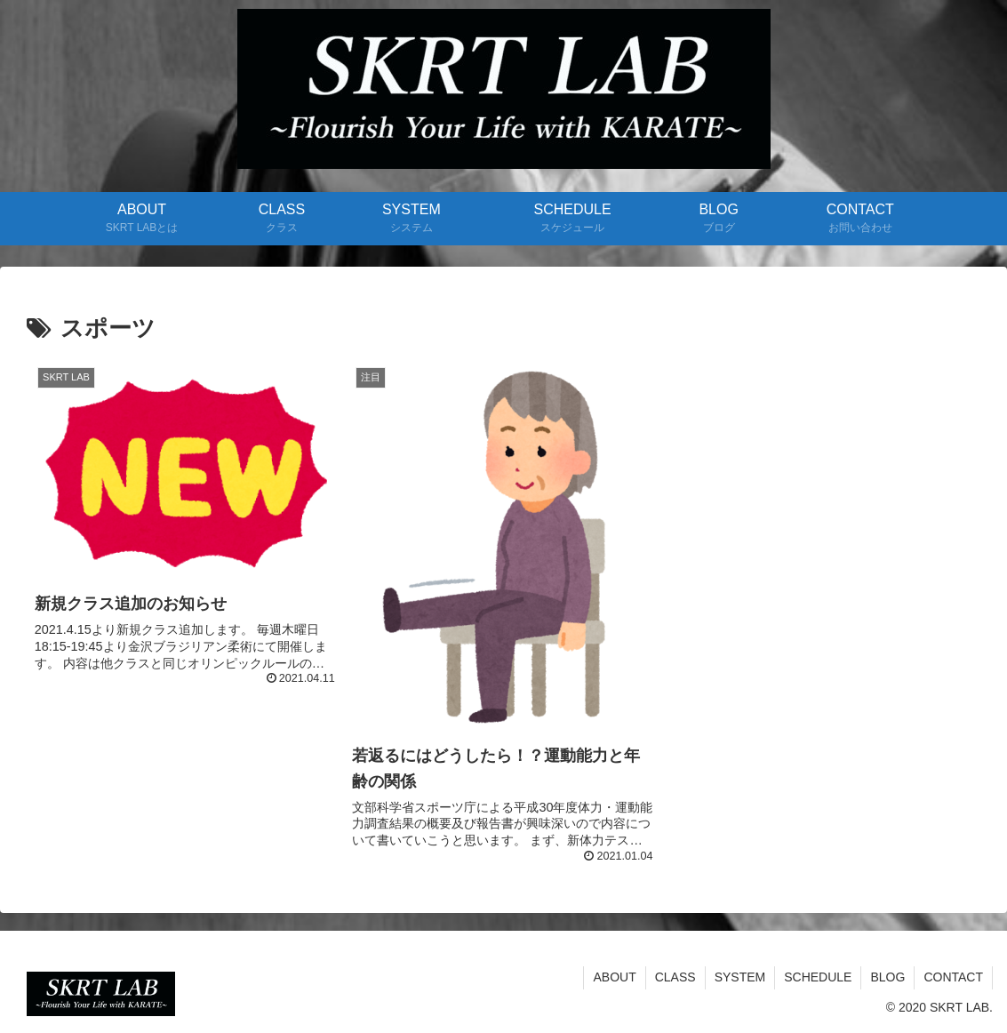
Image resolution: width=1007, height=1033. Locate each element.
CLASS (675, 977)
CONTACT (953, 977)
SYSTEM (740, 977)
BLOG (887, 977)
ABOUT (614, 977)
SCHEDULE (817, 977)
